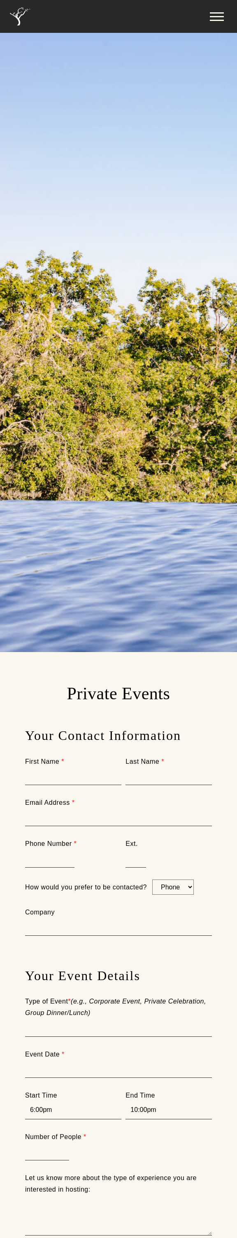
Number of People (55, 1136)
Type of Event (115, 1007)
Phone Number (51, 843)
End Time (140, 1095)
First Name (44, 761)
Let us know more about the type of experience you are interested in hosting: (111, 1183)
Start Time (41, 1095)
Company (40, 912)
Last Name (144, 761)
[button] (217, 16)
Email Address (49, 802)
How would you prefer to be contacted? (86, 887)
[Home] (20, 16)
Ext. (131, 843)
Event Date (45, 1054)
